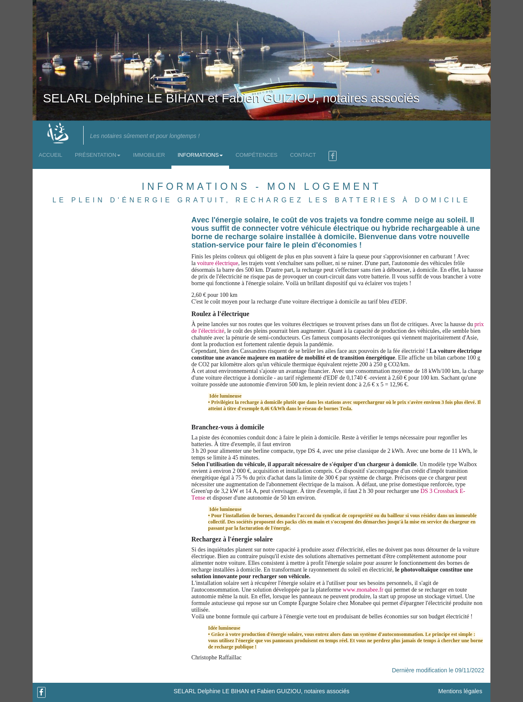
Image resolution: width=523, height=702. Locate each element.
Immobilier (149, 155)
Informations (200, 155)
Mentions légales (460, 691)
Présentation (97, 155)
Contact (303, 155)
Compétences (256, 155)
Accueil (50, 155)
